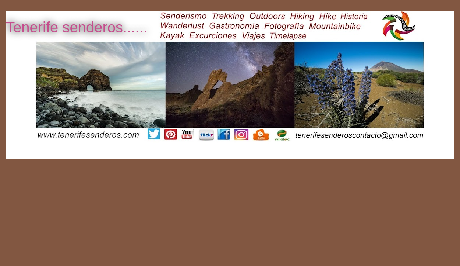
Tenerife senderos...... (77, 27)
